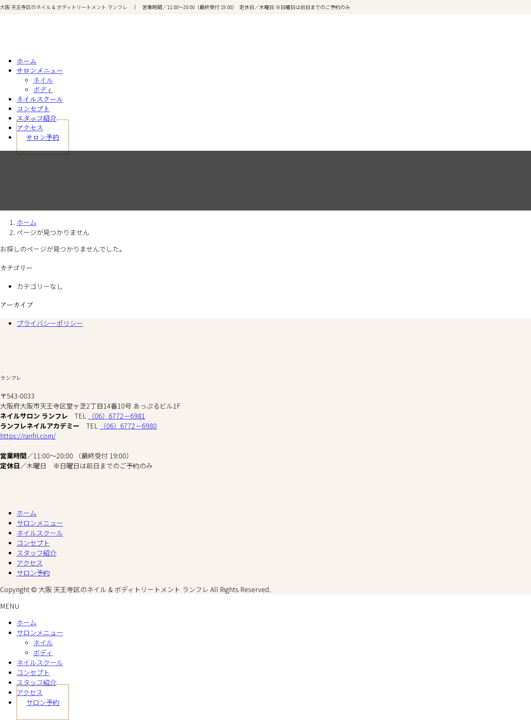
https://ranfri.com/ (28, 436)
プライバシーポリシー (50, 323)
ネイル (43, 80)
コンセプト (33, 543)
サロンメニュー (40, 523)
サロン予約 (33, 573)
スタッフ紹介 (36, 553)
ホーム (27, 513)
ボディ (43, 89)
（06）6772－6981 (116, 416)
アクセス (30, 563)
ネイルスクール (40, 533)
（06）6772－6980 (128, 426)
